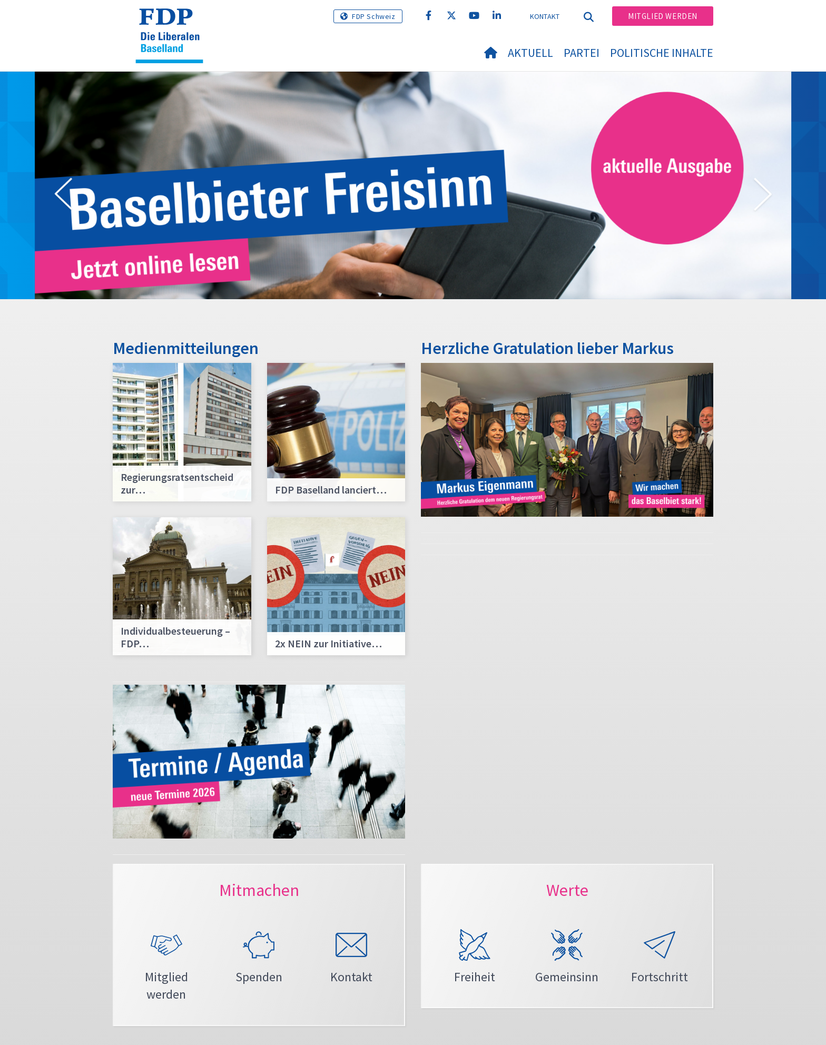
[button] (63, 196)
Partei (581, 52)
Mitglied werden (662, 16)
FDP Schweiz (374, 16)
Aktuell (530, 52)
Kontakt (545, 16)
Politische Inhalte (661, 52)
